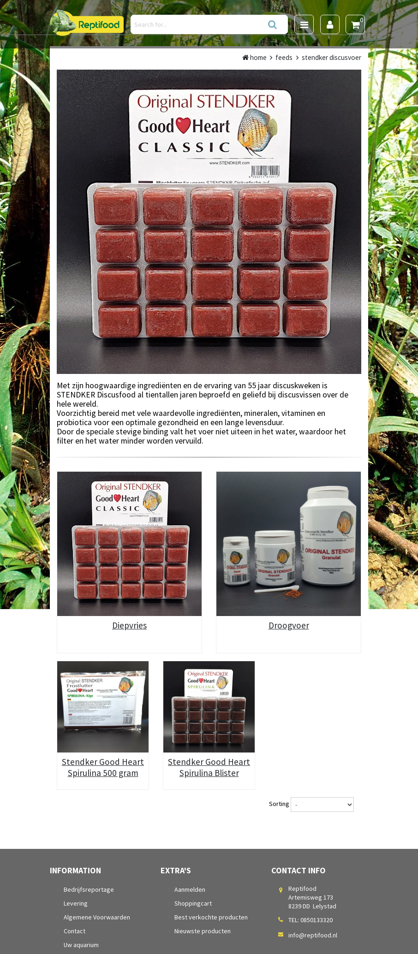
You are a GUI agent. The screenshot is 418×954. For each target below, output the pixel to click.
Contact (74, 931)
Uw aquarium (81, 945)
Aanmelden (189, 889)
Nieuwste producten (202, 931)
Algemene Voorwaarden (97, 917)
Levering (76, 903)
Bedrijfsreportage (89, 889)
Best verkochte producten (211, 917)
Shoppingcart (193, 903)
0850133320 (316, 920)
